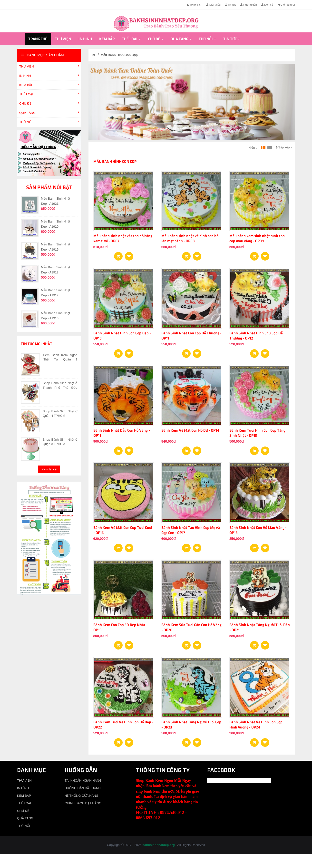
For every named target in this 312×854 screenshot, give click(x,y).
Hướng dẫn (248, 4)
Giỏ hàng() (286, 4)
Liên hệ (267, 4)
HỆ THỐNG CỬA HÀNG (81, 795)
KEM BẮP (107, 39)
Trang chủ (194, 4)
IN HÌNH (85, 39)
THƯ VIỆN (63, 39)
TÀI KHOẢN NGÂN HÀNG (83, 780)
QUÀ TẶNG (181, 39)
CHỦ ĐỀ (155, 39)
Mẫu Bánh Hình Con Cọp (119, 55)
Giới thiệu (213, 4)
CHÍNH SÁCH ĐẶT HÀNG (83, 803)
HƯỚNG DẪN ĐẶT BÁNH (83, 788)
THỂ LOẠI (131, 39)
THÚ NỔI (207, 39)
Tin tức (230, 4)
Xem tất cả (49, 469)
